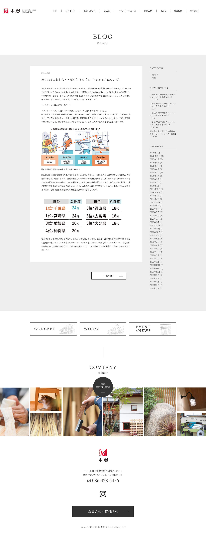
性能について (90, 11)
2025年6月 (155, 169)
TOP (55, 11)
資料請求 (194, 11)
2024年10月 (155, 192)
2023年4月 (154, 215)
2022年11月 (155, 228)
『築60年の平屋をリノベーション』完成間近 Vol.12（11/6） (162, 106)
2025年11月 (155, 152)
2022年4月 (154, 252)
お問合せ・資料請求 (103, 511)
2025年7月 (154, 165)
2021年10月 (155, 271)
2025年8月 (155, 162)
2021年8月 (154, 278)
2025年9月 (155, 159)
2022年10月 (155, 232)
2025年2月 (154, 182)
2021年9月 (154, 275)
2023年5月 (154, 212)
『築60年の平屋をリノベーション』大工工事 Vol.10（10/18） (162, 124)
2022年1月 (154, 261)
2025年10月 (155, 156)
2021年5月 (154, 288)
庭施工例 (148, 11)
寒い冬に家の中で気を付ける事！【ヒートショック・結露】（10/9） (163, 134)
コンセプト (70, 11)
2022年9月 (154, 235)
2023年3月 (154, 218)
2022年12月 (155, 225)
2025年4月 (155, 175)
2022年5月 (154, 248)
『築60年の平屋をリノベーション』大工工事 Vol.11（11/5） (162, 115)
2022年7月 (154, 242)
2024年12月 (155, 189)
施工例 (107, 11)
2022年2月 (154, 258)
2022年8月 (154, 238)
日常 (154, 78)
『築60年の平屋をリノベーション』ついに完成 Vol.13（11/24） (162, 97)
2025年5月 (155, 172)
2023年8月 (154, 205)
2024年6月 (155, 199)
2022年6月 (154, 245)
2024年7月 (154, 195)
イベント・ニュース (127, 11)
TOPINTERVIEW (103, 385)
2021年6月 (154, 285)
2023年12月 (155, 202)
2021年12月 (155, 265)
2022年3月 (154, 255)
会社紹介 (178, 11)
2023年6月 (154, 208)
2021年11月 (155, 268)
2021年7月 (154, 281)
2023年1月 (154, 222)
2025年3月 (154, 179)
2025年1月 (154, 185)
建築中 (155, 74)
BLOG (163, 11)
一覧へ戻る (109, 275)
